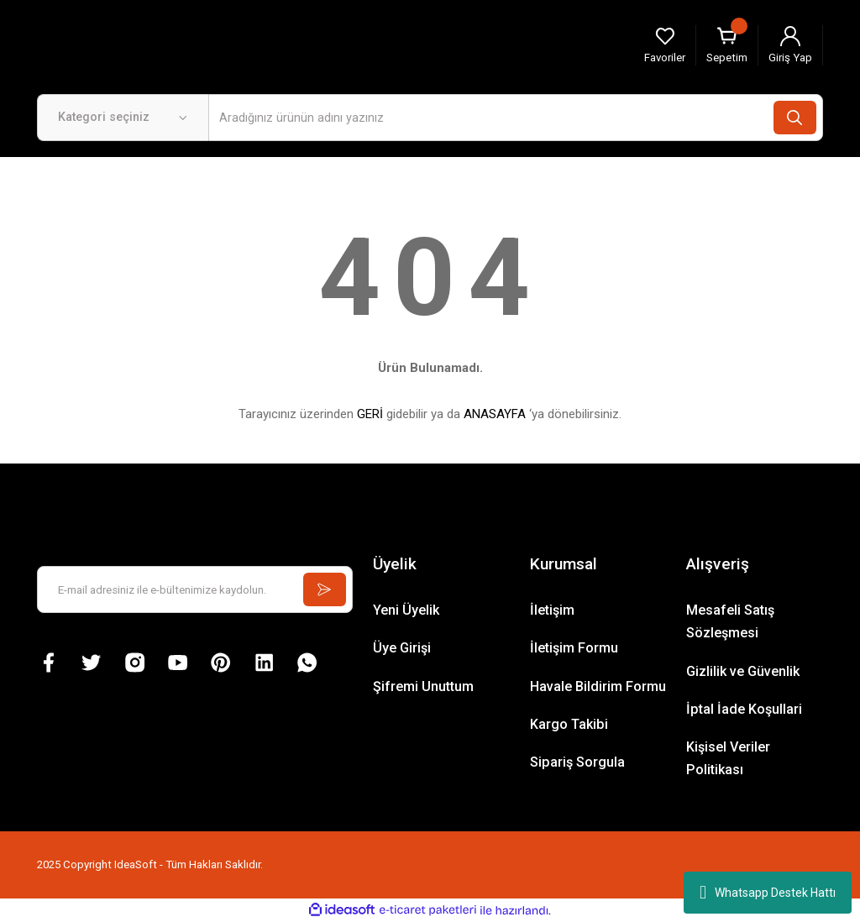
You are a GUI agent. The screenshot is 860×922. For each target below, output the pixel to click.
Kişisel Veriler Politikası (728, 758)
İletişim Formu (574, 648)
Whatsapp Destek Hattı (768, 892)
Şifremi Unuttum (423, 686)
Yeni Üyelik (406, 610)
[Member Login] (790, 45)
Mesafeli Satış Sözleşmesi (730, 621)
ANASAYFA (495, 414)
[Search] (515, 117)
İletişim (552, 610)
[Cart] (726, 45)
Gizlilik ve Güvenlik (743, 671)
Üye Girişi (402, 648)
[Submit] (322, 589)
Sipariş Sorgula (577, 762)
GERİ (370, 414)
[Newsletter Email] (195, 589)
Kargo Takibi (569, 724)
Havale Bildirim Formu (598, 686)
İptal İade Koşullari (744, 709)
